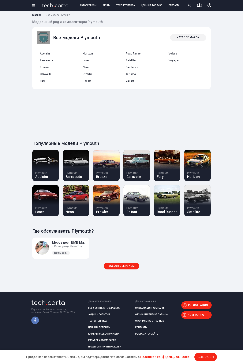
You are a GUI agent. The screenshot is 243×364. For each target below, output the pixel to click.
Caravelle (45, 74)
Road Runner (134, 53)
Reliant (87, 80)
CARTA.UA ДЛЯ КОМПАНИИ (150, 308)
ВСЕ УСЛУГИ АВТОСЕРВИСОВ (104, 308)
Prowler (87, 74)
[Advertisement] (120, 114)
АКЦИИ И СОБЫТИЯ (99, 314)
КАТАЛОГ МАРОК (188, 37)
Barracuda (46, 60)
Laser (86, 60)
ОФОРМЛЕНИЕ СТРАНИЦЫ (149, 321)
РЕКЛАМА (174, 5)
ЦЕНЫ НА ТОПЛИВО (152, 5)
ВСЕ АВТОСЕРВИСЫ (121, 265)
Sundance (132, 67)
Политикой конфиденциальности (164, 357)
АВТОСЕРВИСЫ (88, 5)
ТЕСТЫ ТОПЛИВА (125, 5)
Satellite (131, 60)
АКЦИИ (106, 5)
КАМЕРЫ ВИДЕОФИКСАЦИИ (103, 333)
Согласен (205, 356)
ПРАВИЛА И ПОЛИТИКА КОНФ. (105, 346)
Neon (86, 67)
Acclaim (45, 53)
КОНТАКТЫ (141, 327)
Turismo (131, 74)
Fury (42, 80)
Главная (36, 15)
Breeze (44, 67)
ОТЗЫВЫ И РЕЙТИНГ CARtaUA (151, 314)
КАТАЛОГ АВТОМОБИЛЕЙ (102, 340)
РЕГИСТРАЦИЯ (198, 304)
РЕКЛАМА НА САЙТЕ (146, 333)
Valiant (130, 80)
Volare (173, 53)
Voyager (174, 60)
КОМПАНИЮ (196, 314)
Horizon (88, 53)
